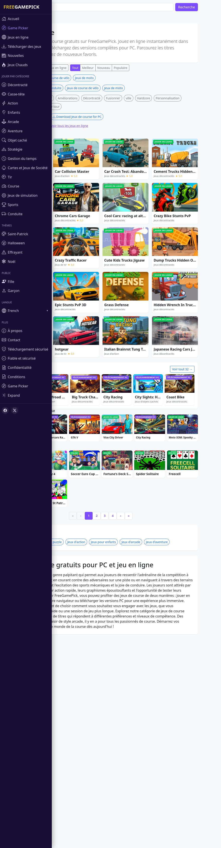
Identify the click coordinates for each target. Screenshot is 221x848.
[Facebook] (5, 410)
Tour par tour (63, 106)
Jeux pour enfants (116, 542)
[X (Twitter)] (14, 410)
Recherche (199, 7)
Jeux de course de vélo (66, 78)
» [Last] (141, 516)
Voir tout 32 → (195, 369)
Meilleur (100, 68)
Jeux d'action (89, 542)
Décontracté (104, 98)
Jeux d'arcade (143, 542)
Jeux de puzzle (64, 542)
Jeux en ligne (70, 68)
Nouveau (116, 68)
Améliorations (80, 98)
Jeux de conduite (62, 88)
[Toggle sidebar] (26, 395)
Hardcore (156, 98)
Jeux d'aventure (169, 542)
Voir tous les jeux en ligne (82, 126)
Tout (88, 68)
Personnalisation (180, 98)
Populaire (133, 68)
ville (141, 98)
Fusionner (126, 98)
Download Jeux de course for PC (89, 117)
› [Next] (133, 516)
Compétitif (57, 98)
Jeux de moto (97, 78)
